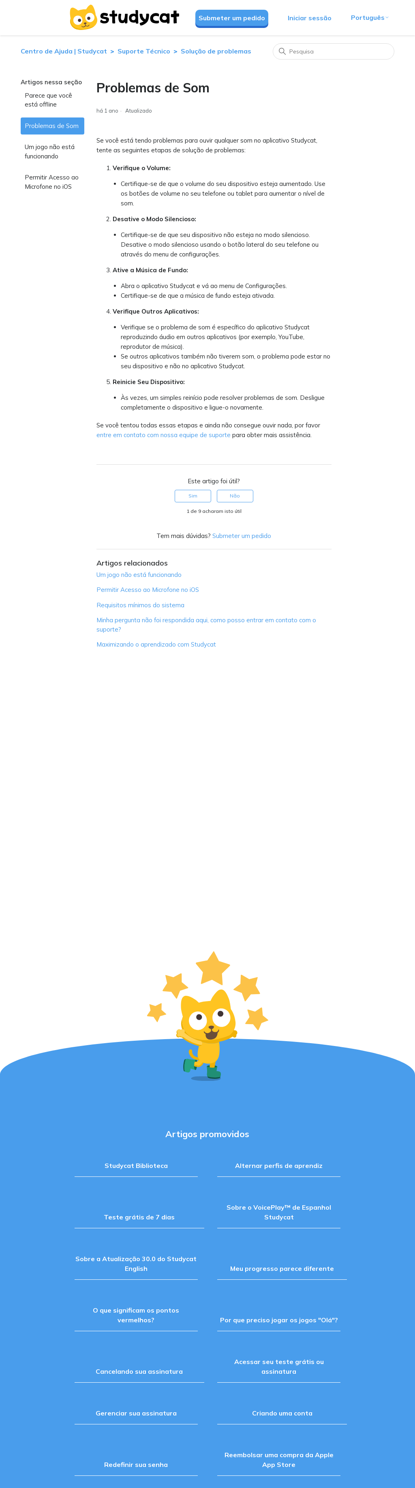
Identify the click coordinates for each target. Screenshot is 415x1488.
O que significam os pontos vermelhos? (136, 1315)
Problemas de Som (52, 126)
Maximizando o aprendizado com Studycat (156, 644)
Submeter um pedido (232, 18)
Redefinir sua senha (136, 1464)
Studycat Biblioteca (136, 1165)
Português (370, 17)
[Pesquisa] (333, 51)
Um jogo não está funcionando (50, 151)
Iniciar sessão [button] (310, 18)
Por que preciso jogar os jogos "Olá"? (279, 1320)
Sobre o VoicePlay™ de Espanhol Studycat (279, 1212)
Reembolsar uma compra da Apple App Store (279, 1460)
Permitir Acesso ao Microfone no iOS (52, 181)
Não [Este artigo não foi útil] (235, 496)
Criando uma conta (282, 1413)
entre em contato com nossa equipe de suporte (163, 435)
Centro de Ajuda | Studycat (64, 51)
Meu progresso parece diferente (282, 1268)
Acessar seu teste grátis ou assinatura (279, 1366)
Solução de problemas (216, 51)
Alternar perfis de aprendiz (279, 1165)
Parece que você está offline (48, 100)
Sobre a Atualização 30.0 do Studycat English (136, 1263)
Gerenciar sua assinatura (136, 1413)
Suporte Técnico (144, 51)
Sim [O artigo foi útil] (192, 496)
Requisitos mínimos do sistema (140, 605)
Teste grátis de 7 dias (139, 1217)
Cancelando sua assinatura (139, 1371)
